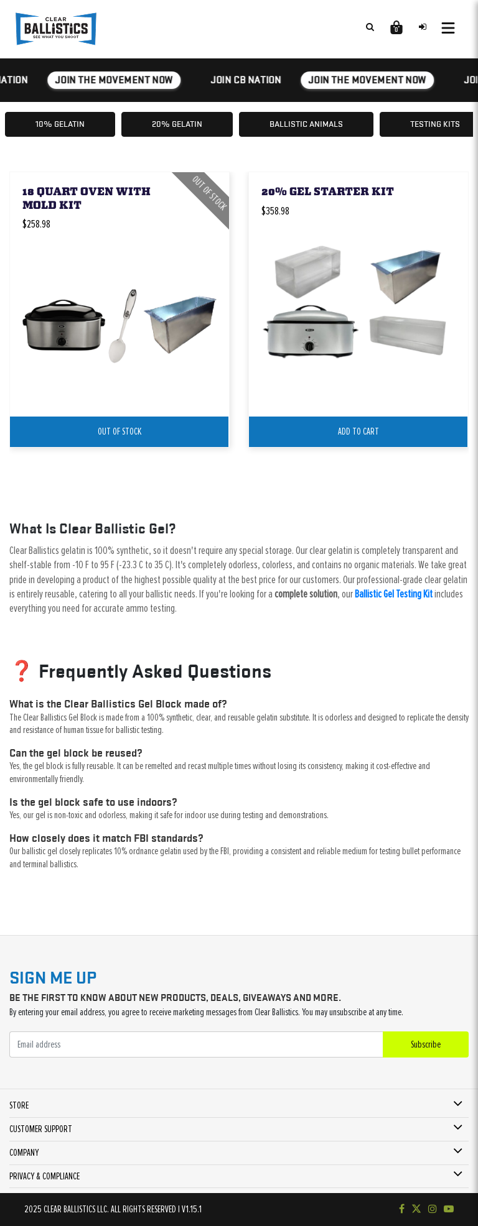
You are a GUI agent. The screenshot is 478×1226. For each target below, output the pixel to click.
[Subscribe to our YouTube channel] (449, 1209)
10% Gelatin (60, 124)
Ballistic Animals (306, 124)
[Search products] (370, 27)
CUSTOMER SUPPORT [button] (40, 1129)
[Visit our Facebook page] (402, 1209)
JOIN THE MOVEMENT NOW (115, 80)
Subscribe (426, 1044)
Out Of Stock (119, 431)
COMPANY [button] (24, 1153)
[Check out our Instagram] (432, 1209)
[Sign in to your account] (422, 27)
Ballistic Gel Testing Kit (394, 594)
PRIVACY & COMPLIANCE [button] (44, 1176)
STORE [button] (19, 1105)
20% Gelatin (177, 124)
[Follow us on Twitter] (416, 1209)
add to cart (358, 431)
